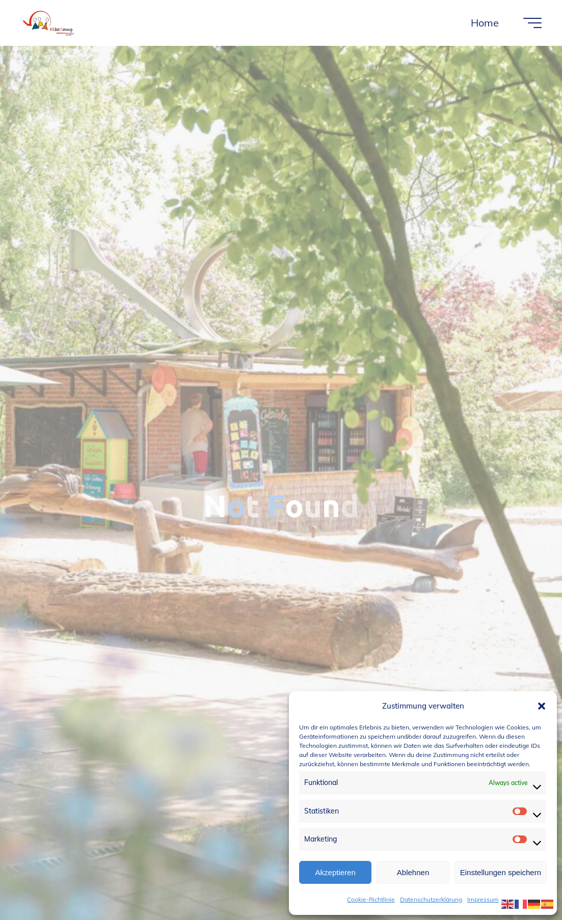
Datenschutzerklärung (431, 899)
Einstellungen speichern (500, 872)
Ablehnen (413, 872)
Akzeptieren (335, 872)
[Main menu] (532, 23)
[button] (542, 706)
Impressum (483, 899)
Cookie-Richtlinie (371, 899)
